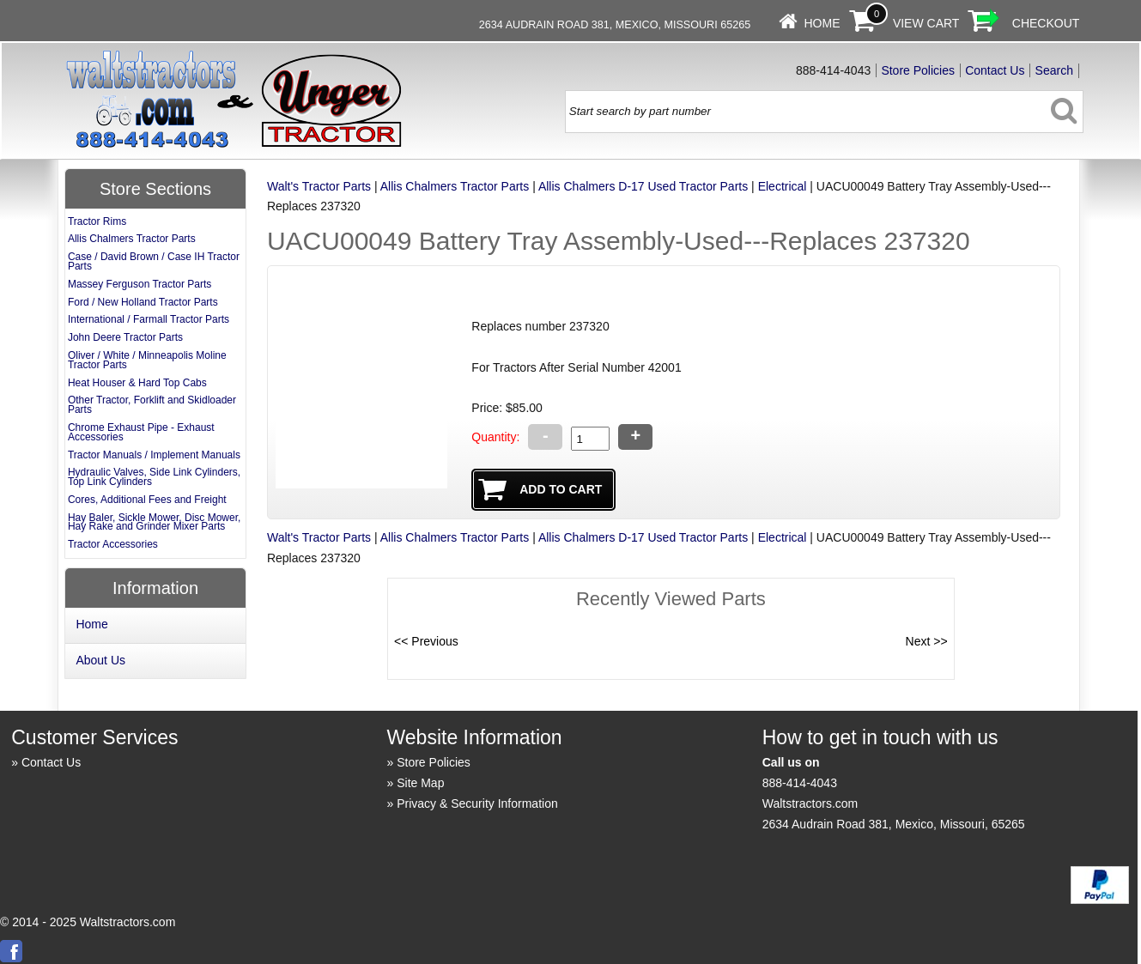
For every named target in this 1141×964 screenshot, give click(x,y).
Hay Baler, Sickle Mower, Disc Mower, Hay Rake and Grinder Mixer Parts (154, 522)
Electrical (782, 186)
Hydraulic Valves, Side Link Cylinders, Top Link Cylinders (154, 477)
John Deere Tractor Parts (125, 337)
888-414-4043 (799, 783)
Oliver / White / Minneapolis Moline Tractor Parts (147, 360)
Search (1054, 70)
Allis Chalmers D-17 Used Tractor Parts (643, 186)
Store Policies (918, 70)
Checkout (1046, 23)
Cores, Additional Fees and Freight (147, 500)
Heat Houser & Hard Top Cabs (137, 383)
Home (822, 23)
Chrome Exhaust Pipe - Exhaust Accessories (141, 432)
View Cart (926, 23)
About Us (100, 660)
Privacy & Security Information (477, 803)
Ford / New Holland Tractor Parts (143, 302)
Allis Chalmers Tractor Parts (454, 186)
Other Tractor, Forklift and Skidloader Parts (152, 404)
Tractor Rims (97, 221)
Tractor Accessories (113, 544)
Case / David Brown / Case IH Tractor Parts (154, 261)
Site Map (420, 783)
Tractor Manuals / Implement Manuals (154, 455)
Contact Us (994, 70)
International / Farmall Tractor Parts (148, 319)
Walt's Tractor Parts (319, 186)
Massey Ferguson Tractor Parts (139, 284)
